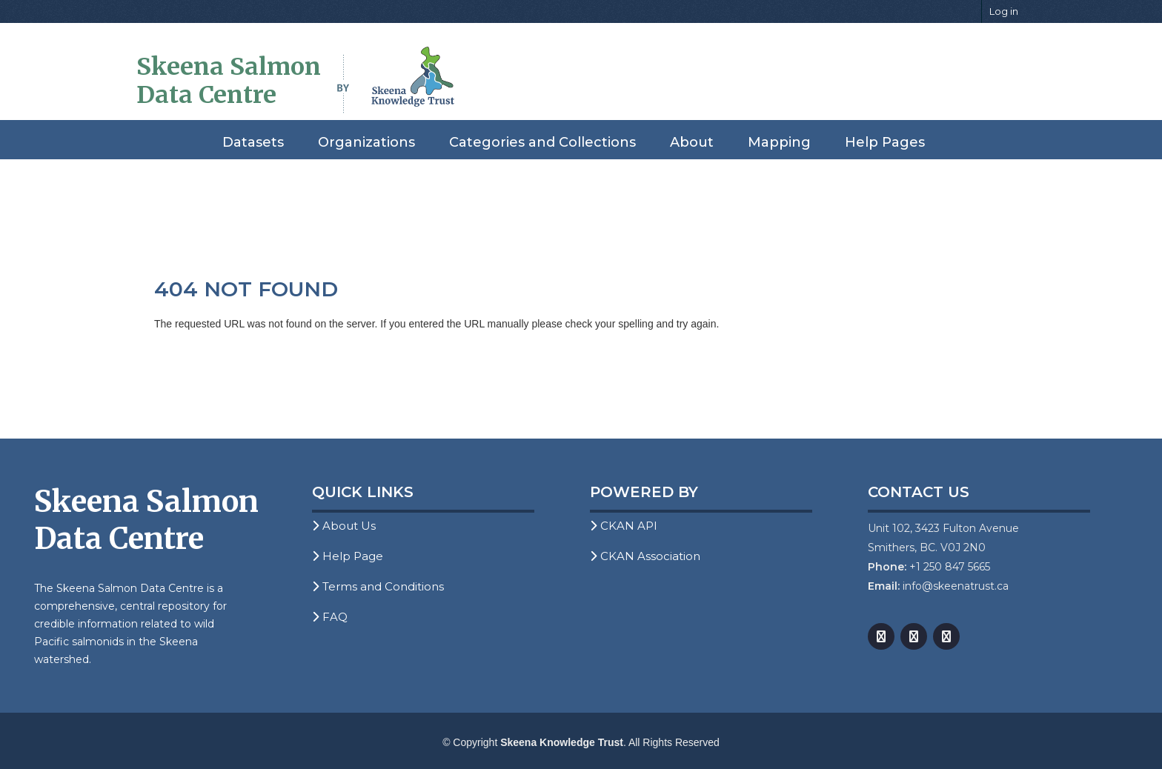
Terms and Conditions (378, 586)
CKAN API (623, 526)
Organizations (366, 142)
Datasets (253, 142)
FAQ (330, 617)
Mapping (779, 142)
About (692, 142)
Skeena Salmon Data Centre (228, 81)
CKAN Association (645, 556)
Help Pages (885, 142)
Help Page (347, 556)
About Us (344, 526)
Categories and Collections (542, 142)
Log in (1003, 11)
